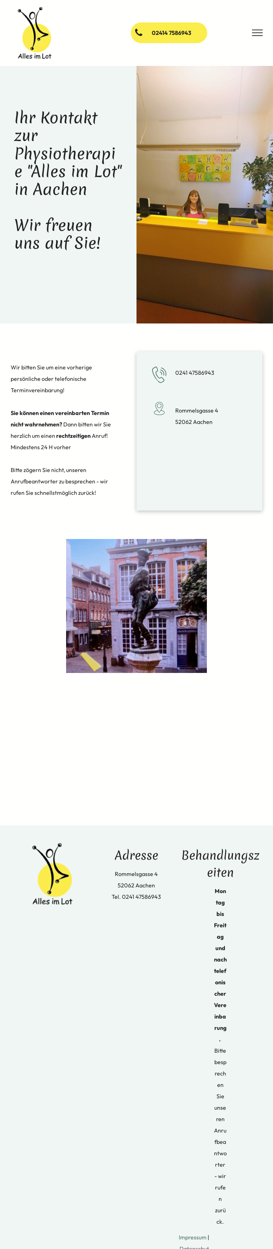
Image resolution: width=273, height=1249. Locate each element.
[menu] (257, 33)
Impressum (193, 1237)
